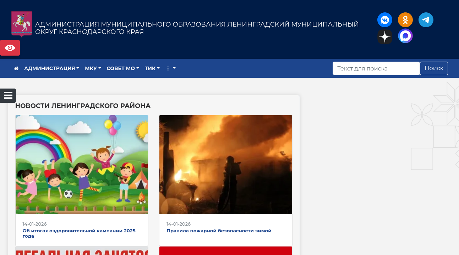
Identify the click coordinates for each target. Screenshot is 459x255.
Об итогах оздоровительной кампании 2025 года (79, 233)
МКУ (91, 68)
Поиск (434, 68)
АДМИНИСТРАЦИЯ (49, 68)
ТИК (150, 68)
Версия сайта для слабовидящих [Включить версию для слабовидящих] (10, 48)
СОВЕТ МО (121, 68)
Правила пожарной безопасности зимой (219, 230)
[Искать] (376, 68)
